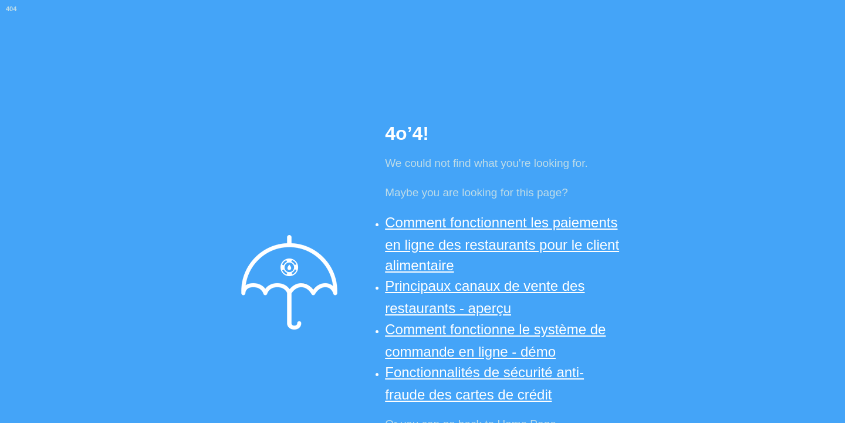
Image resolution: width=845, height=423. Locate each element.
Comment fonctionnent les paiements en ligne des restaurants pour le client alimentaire (502, 243)
